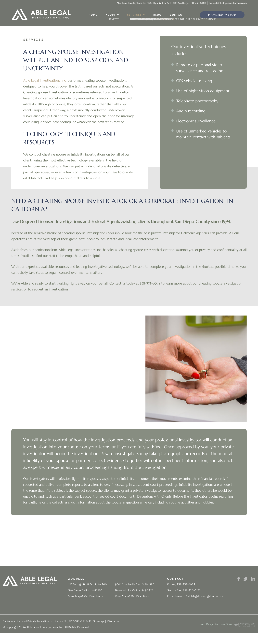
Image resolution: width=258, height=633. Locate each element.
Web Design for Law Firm (216, 624)
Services (134, 14)
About (111, 14)
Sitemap (98, 621)
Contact (177, 14)
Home (93, 14)
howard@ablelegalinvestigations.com (228, 2)
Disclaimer (114, 621)
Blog (157, 14)
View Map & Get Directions (85, 596)
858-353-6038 (186, 584)
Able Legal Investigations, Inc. (44, 80)
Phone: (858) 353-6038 (222, 14)
